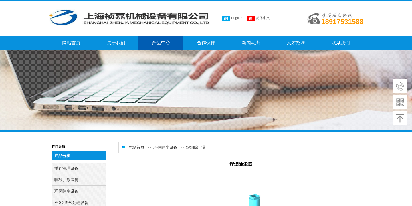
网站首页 (136, 147)
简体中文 (258, 18)
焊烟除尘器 (196, 147)
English (232, 18)
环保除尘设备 (165, 147)
